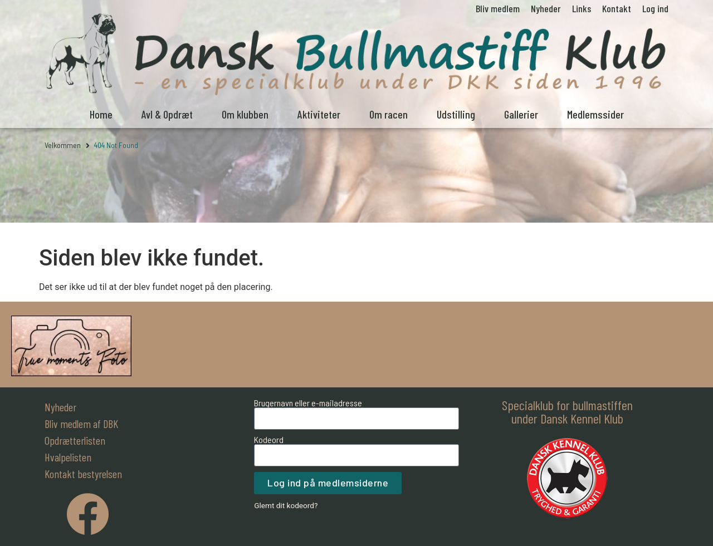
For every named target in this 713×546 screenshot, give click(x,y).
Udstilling (456, 114)
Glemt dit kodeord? (286, 505)
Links (581, 8)
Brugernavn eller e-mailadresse (308, 403)
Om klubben (245, 114)
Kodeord (269, 439)
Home (101, 114)
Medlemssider (595, 114)
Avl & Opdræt (167, 114)
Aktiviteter (318, 114)
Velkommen (63, 145)
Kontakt (616, 8)
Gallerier (521, 114)
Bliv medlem (498, 8)
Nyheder (546, 8)
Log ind (655, 8)
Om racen (388, 114)
